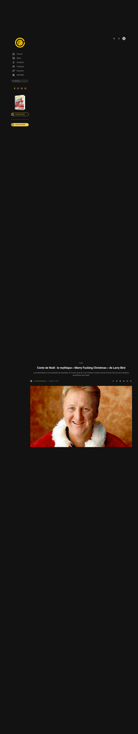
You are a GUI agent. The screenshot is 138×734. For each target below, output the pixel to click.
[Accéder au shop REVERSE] (119, 38)
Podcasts (18, 66)
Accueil (17, 54)
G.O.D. (81, 363)
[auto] (114, 38)
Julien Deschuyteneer (40, 381)
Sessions (18, 70)
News (16, 58)
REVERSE (18, 75)
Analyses (18, 62)
